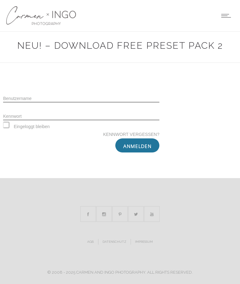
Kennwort (12, 116)
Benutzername (17, 98)
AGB (90, 241)
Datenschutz (114, 241)
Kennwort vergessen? (131, 134)
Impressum (144, 241)
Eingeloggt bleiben (26, 126)
